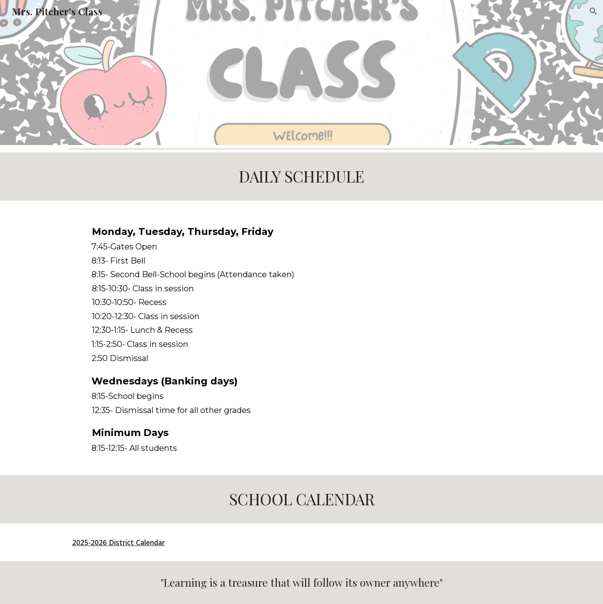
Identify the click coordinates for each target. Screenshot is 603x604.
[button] (593, 11)
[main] (301, 176)
